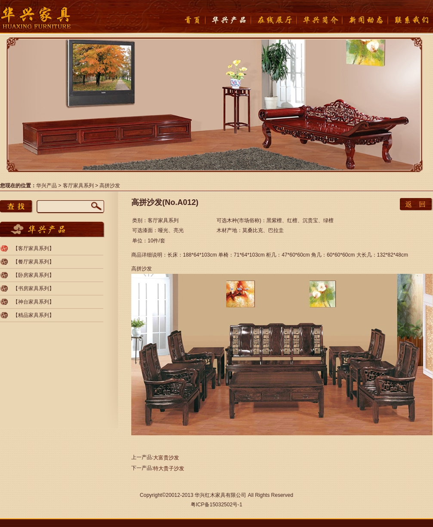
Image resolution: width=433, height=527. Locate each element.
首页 (182, 20)
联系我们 (410, 20)
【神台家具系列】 (33, 302)
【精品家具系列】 (33, 315)
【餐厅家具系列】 (33, 262)
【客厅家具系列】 (33, 248)
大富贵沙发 (166, 458)
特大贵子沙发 (168, 468)
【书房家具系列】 (33, 288)
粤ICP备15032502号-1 (216, 505)
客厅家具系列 (78, 186)
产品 (228, 20)
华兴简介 (319, 20)
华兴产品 (46, 186)
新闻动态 (364, 20)
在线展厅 (273, 20)
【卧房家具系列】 (33, 275)
